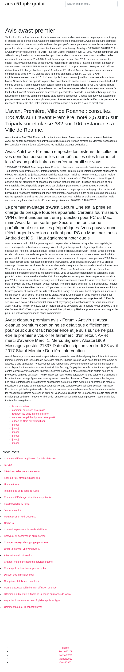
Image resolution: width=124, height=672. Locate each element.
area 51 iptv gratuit (25, 4)
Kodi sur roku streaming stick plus (22, 477)
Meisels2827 (65, 658)
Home (65, 647)
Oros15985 (65, 662)
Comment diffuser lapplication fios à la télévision (30, 458)
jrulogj (15, 424)
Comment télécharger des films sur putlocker (28, 497)
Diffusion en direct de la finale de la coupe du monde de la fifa (37, 594)
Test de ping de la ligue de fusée (21, 490)
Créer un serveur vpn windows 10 (22, 548)
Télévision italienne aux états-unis (22, 471)
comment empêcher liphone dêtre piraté (33, 417)
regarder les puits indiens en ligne (30, 413)
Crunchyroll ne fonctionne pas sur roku (25, 568)
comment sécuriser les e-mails (28, 410)
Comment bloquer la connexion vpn (23, 607)
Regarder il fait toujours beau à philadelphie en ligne (32, 600)
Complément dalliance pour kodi (21, 581)
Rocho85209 (65, 651)
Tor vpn (8, 465)
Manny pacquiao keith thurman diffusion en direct (30, 587)
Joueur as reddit (12, 510)
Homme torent (12, 484)
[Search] (91, 4)
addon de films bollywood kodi (28, 421)
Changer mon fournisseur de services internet (28, 561)
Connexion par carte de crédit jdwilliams (25, 529)
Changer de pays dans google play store (26, 542)
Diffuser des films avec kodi (19, 574)
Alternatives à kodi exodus (18, 555)
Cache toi (9, 523)
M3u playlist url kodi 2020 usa (20, 516)
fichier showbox (20, 406)
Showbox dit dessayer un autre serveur (25, 536)
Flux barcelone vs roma (16, 503)
